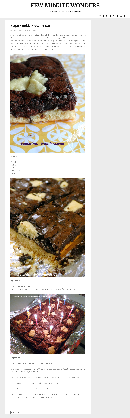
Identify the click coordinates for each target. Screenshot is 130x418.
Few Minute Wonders (65, 5)
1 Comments (35, 30)
